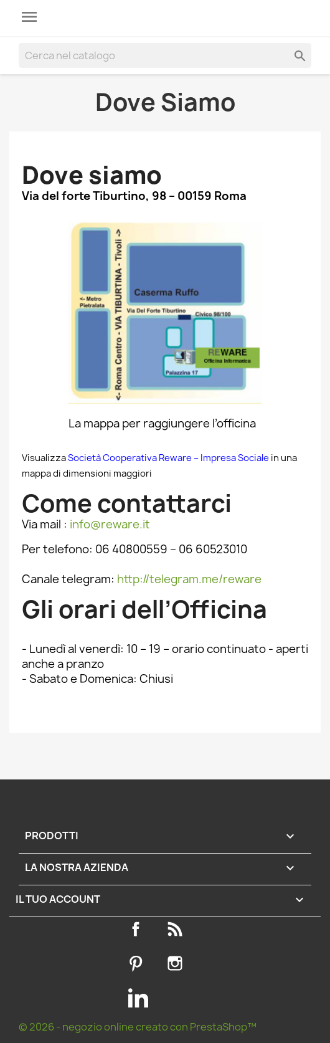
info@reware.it (110, 524)
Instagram (177, 963)
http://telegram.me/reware (189, 579)
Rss (177, 929)
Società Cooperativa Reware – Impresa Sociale (169, 458)
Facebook (138, 929)
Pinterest (138, 963)
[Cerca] (165, 55)
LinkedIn (138, 997)
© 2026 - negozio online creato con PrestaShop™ (138, 1027)
